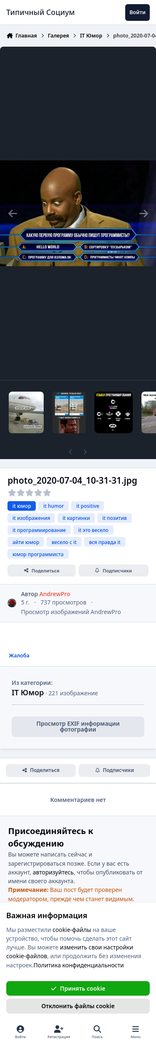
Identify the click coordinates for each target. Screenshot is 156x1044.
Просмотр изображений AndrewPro (71, 612)
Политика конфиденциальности (79, 965)
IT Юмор (28, 692)
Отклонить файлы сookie (77, 1006)
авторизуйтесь (53, 872)
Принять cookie (78, 988)
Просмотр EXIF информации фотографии (77, 726)
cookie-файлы (71, 929)
